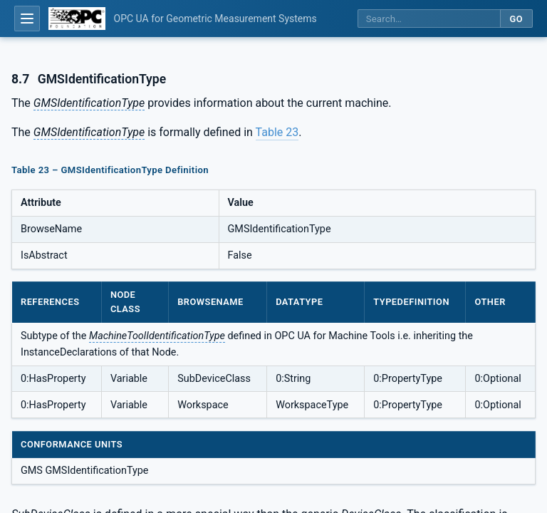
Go (516, 19)
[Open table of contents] (27, 18)
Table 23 (277, 132)
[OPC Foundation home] (76, 18)
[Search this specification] (429, 18)
